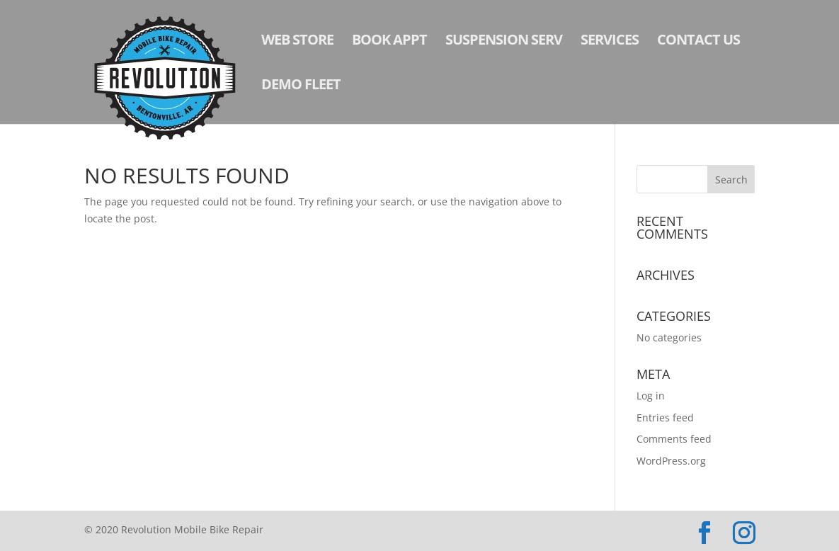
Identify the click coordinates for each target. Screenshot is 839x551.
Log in (651, 395)
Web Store (297, 42)
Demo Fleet (301, 86)
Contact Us (698, 42)
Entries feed (665, 417)
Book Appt (389, 42)
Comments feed (674, 438)
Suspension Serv (503, 42)
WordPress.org (671, 460)
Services (610, 42)
